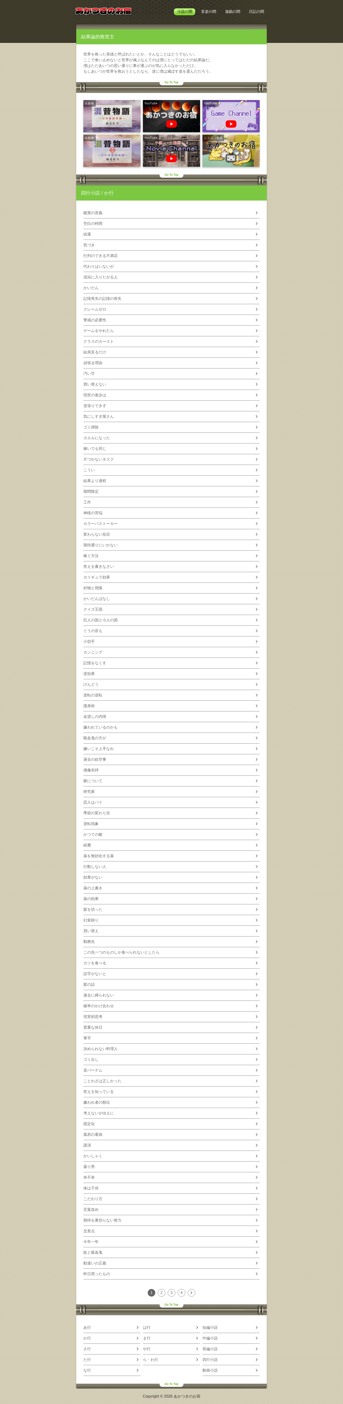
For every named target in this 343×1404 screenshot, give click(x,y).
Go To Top (171, 82)
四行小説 (90, 193)
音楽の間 (208, 12)
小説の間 (184, 12)
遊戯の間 (232, 12)
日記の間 (256, 12)
